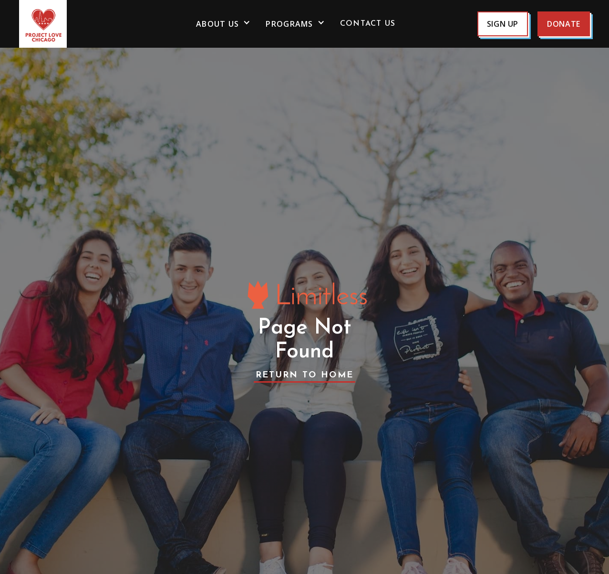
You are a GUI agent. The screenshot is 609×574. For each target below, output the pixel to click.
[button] (223, 24)
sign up (502, 24)
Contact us (368, 24)
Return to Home (305, 375)
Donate (563, 24)
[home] (66, 24)
